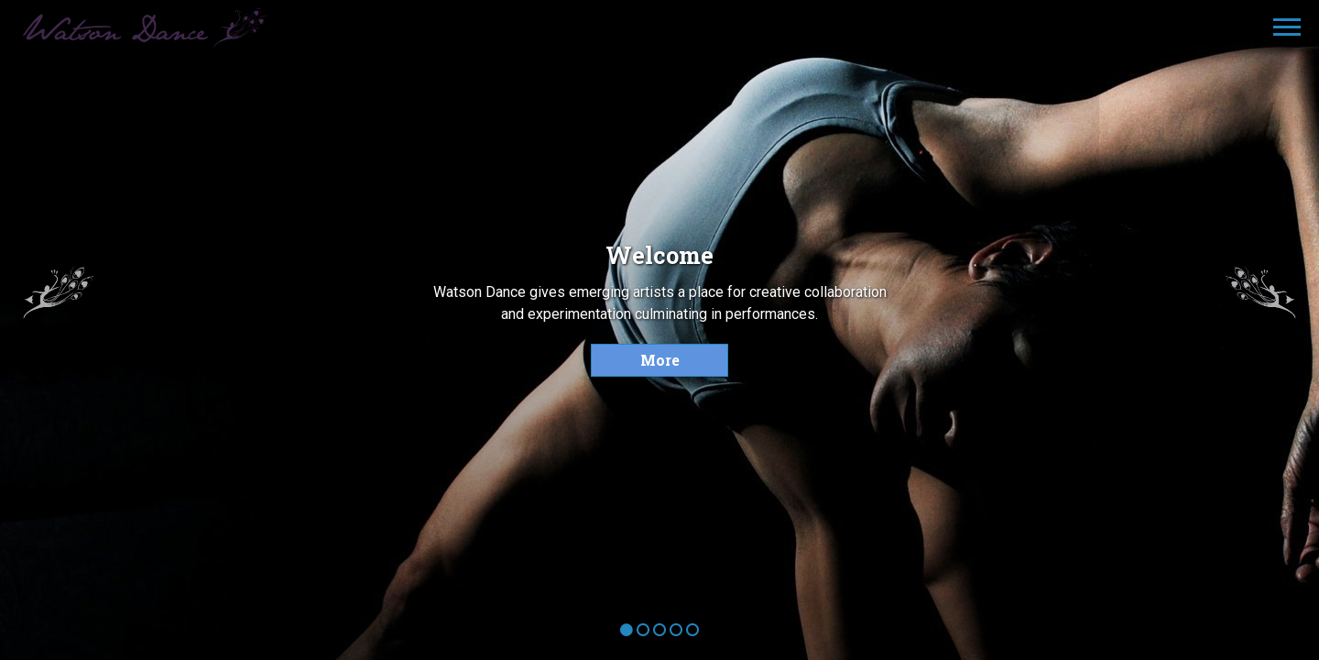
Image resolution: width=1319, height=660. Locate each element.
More (660, 359)
